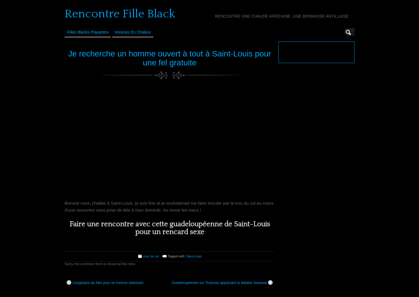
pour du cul (151, 256)
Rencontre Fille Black (120, 14)
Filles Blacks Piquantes (88, 32)
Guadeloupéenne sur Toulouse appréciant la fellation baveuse (222, 282)
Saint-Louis (194, 256)
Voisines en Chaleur (132, 32)
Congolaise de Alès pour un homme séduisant (105, 282)
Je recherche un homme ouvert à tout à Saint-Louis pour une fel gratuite (169, 58)
